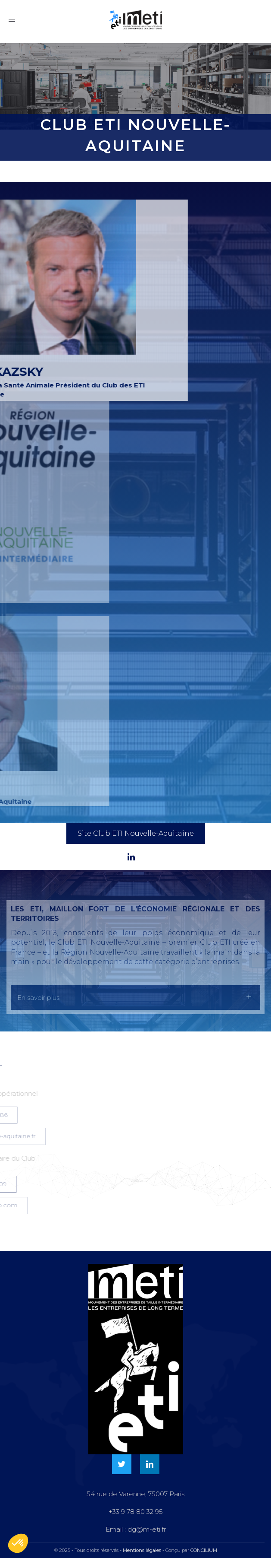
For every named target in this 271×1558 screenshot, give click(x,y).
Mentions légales (142, 1550)
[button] (18, 1543)
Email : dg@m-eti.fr (136, 1529)
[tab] (135, 997)
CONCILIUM (203, 1550)
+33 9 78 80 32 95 (136, 1511)
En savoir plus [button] (38, 997)
